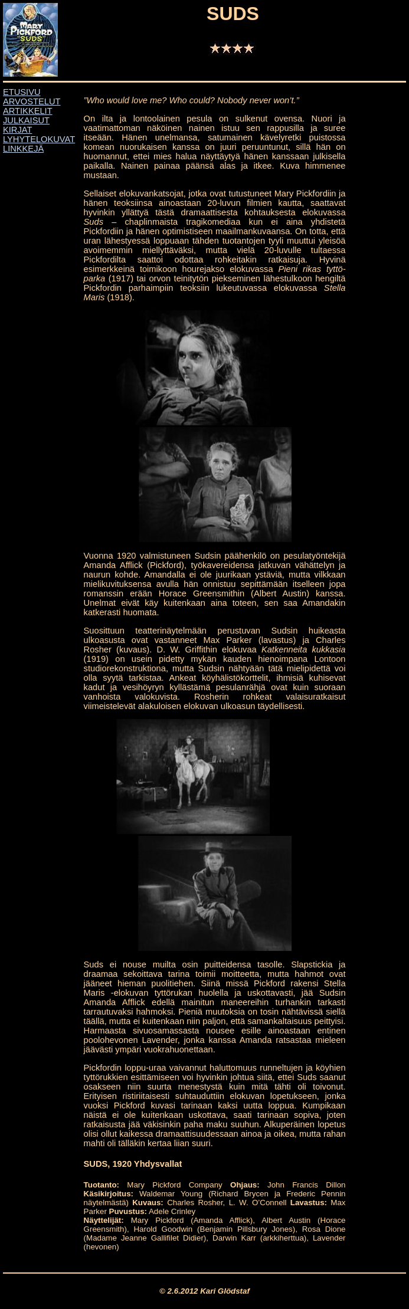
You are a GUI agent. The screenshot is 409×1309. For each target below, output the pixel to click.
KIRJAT (17, 129)
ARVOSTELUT (31, 101)
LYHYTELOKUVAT (39, 139)
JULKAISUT (26, 120)
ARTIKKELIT (28, 111)
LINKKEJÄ (23, 148)
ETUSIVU (22, 92)
